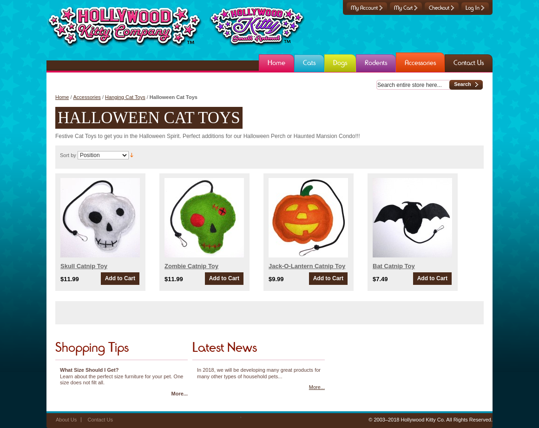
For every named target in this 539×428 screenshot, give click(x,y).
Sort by (68, 155)
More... (179, 393)
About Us (66, 419)
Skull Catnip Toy (83, 266)
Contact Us (100, 419)
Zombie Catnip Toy (191, 266)
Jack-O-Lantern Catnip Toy (307, 266)
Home (62, 97)
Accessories (87, 97)
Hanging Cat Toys (125, 97)
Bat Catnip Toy (394, 266)
